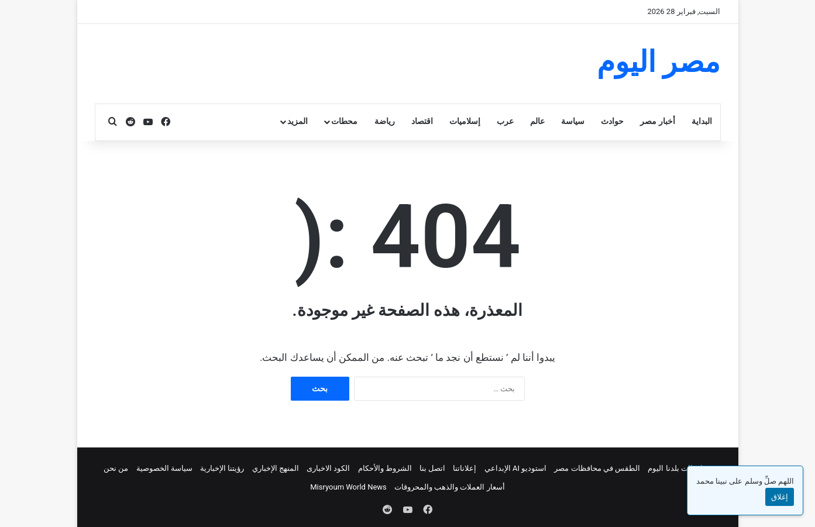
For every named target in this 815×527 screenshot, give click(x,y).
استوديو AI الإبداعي (515, 468)
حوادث (612, 121)
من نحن (116, 468)
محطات (344, 121)
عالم (537, 121)
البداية (702, 121)
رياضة (384, 121)
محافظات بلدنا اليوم (679, 468)
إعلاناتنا (464, 468)
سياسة (572, 121)
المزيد (297, 121)
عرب (505, 121)
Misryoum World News (348, 487)
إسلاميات (464, 121)
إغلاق (779, 496)
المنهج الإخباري (275, 468)
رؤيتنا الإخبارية (222, 468)
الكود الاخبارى (328, 468)
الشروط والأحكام (385, 468)
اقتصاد (422, 121)
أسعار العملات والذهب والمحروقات (449, 487)
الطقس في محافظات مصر (597, 468)
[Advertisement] (293, 62)
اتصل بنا (432, 468)
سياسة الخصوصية (164, 468)
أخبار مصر (657, 121)
